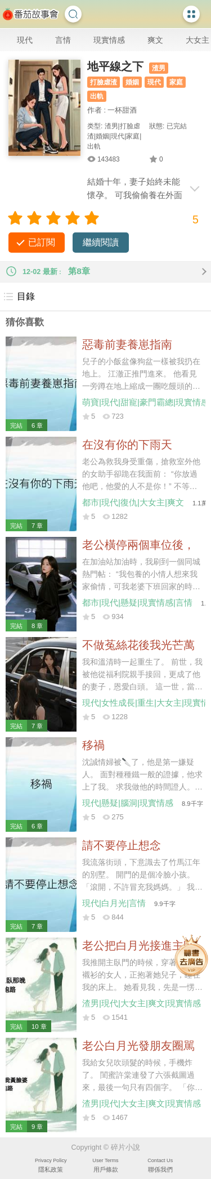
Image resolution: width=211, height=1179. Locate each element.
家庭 (176, 82)
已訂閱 (41, 242)
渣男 (158, 68)
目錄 (19, 296)
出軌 (97, 96)
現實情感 (109, 39)
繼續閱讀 (101, 242)
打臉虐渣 (103, 82)
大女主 (197, 39)
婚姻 (132, 82)
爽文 (155, 39)
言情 (63, 39)
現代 (25, 39)
